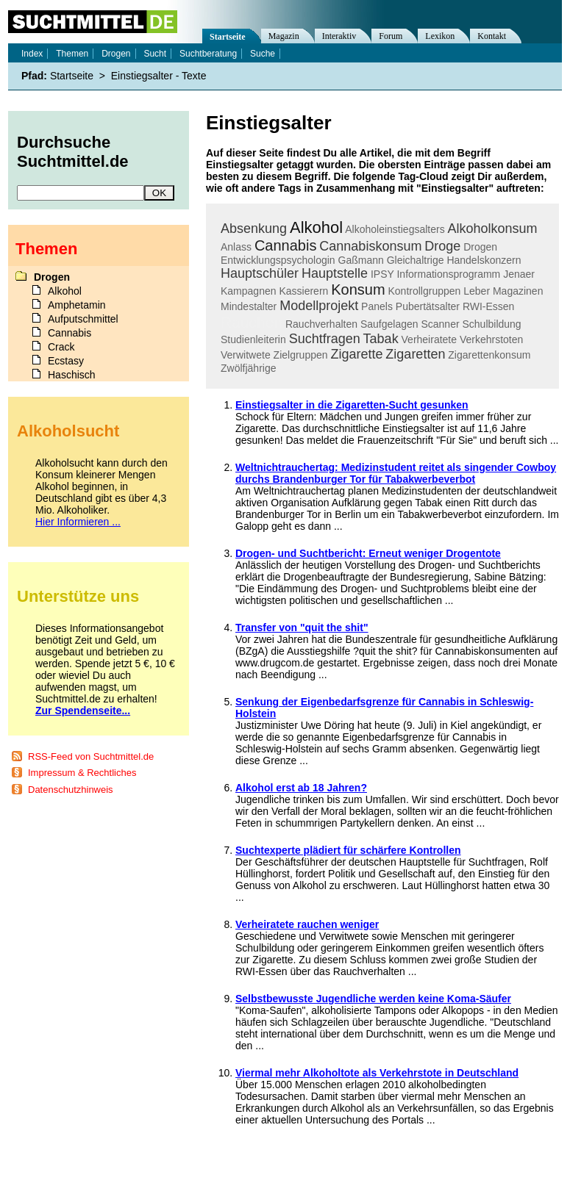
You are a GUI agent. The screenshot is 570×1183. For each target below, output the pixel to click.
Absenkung (254, 228)
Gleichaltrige (415, 260)
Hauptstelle (335, 273)
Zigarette (356, 354)
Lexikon (440, 36)
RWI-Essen (489, 306)
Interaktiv (339, 36)
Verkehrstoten (491, 339)
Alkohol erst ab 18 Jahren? (301, 788)
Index (32, 53)
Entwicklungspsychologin (278, 260)
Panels (377, 306)
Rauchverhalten (321, 324)
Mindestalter (249, 306)
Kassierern (303, 291)
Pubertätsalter (428, 306)
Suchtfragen (324, 338)
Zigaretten (415, 354)
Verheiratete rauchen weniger (307, 924)
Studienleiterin (253, 339)
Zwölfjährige (248, 368)
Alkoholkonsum (493, 228)
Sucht (154, 53)
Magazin (283, 36)
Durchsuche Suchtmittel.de (73, 151)
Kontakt (491, 36)
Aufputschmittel (83, 319)
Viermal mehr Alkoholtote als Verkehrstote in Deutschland (377, 1073)
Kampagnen (249, 291)
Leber (476, 291)
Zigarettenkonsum (489, 355)
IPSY (382, 274)
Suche (262, 53)
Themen (72, 53)
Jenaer (519, 274)
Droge (442, 246)
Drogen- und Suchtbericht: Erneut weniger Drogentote (368, 553)
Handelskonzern (483, 260)
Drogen (480, 247)
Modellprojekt (318, 305)
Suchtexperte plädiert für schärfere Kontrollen (348, 850)
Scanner (440, 324)
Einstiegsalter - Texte (159, 76)
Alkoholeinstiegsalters (394, 229)
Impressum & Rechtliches (82, 772)
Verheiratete (429, 339)
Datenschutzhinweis (70, 789)
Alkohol (316, 227)
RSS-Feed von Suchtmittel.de (91, 756)
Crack (61, 347)
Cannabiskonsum (370, 246)
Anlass (236, 247)
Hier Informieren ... (78, 522)
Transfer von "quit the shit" (301, 627)
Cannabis (285, 245)
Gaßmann (361, 260)
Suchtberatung (208, 53)
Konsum (358, 289)
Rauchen (251, 322)
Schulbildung (491, 324)
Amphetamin (77, 305)
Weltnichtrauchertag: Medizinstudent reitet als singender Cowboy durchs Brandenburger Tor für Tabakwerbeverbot (395, 473)
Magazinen (518, 291)
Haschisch (72, 375)
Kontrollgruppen (424, 291)
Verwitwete (246, 355)
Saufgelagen (389, 324)
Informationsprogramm (448, 274)
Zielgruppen (301, 355)
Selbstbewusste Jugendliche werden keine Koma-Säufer (373, 998)
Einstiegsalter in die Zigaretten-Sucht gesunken (352, 405)
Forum (390, 36)
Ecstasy (66, 361)
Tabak (381, 338)
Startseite (228, 37)
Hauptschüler (260, 273)
